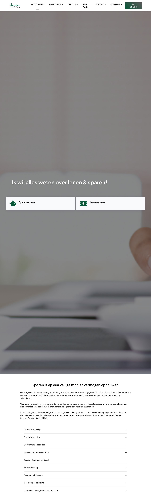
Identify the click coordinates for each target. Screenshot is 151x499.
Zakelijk (73, 4)
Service (101, 4)
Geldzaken (37, 4)
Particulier (56, 4)
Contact (116, 4)
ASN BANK (85, 5)
